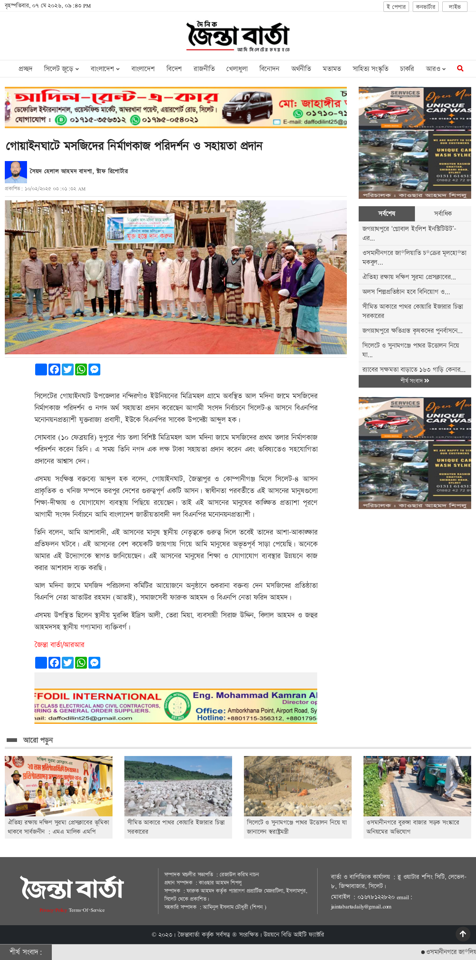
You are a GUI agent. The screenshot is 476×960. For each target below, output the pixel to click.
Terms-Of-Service (87, 910)
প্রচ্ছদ (25, 69)
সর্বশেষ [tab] (386, 213)
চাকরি (407, 69)
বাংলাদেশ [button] (105, 69)
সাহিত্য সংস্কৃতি (370, 69)
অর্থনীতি (301, 69)
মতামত (332, 69)
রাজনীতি (204, 69)
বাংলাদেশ (143, 69)
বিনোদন (269, 69)
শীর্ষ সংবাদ (414, 381)
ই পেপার (396, 7)
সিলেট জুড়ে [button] (61, 69)
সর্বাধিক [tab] (443, 213)
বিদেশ (174, 69)
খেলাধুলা (236, 69)
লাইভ (455, 7)
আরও (436, 69)
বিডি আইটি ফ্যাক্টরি (302, 934)
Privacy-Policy (54, 910)
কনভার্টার (425, 7)
